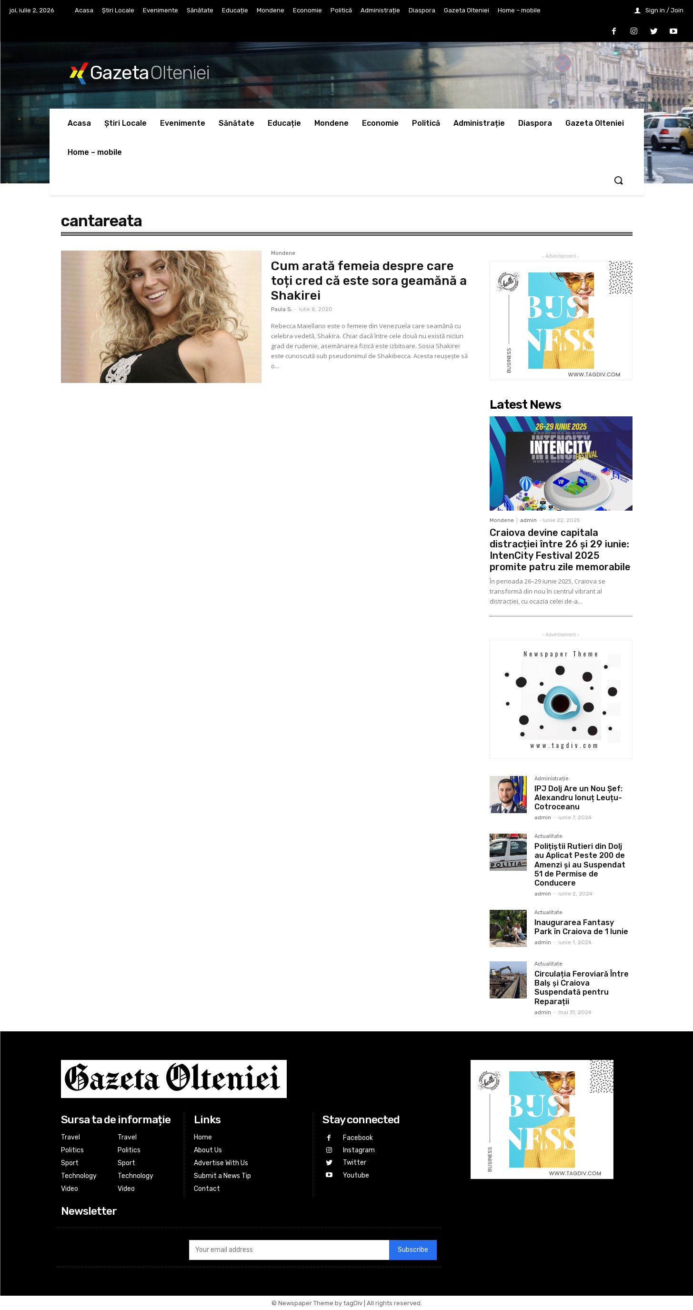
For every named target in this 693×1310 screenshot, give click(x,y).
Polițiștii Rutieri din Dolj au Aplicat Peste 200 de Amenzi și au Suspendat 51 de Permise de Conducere (579, 864)
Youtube (355, 1173)
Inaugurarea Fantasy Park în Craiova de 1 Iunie (581, 927)
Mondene (283, 253)
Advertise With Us (221, 1163)
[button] (618, 181)
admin (528, 520)
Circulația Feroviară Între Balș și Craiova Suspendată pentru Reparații (581, 987)
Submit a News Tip (222, 1176)
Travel (70, 1137)
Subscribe (413, 1250)
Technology (79, 1176)
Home (203, 1137)
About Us (208, 1150)
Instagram (358, 1150)
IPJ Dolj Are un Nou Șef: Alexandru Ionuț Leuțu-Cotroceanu (578, 797)
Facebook (357, 1137)
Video (69, 1189)
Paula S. (281, 309)
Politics (72, 1150)
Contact (207, 1189)
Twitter (354, 1162)
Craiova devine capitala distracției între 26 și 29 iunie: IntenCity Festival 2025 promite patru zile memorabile (560, 550)
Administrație (551, 779)
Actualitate (548, 836)
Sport (70, 1163)
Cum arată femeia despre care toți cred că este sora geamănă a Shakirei (369, 281)
